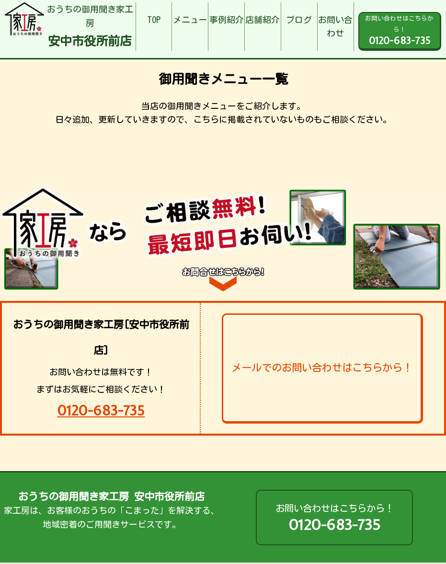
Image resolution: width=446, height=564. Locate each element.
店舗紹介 (262, 19)
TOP (153, 19)
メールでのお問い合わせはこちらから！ (322, 367)
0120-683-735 (101, 410)
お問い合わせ (335, 26)
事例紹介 (226, 19)
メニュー (190, 19)
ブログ (299, 19)
